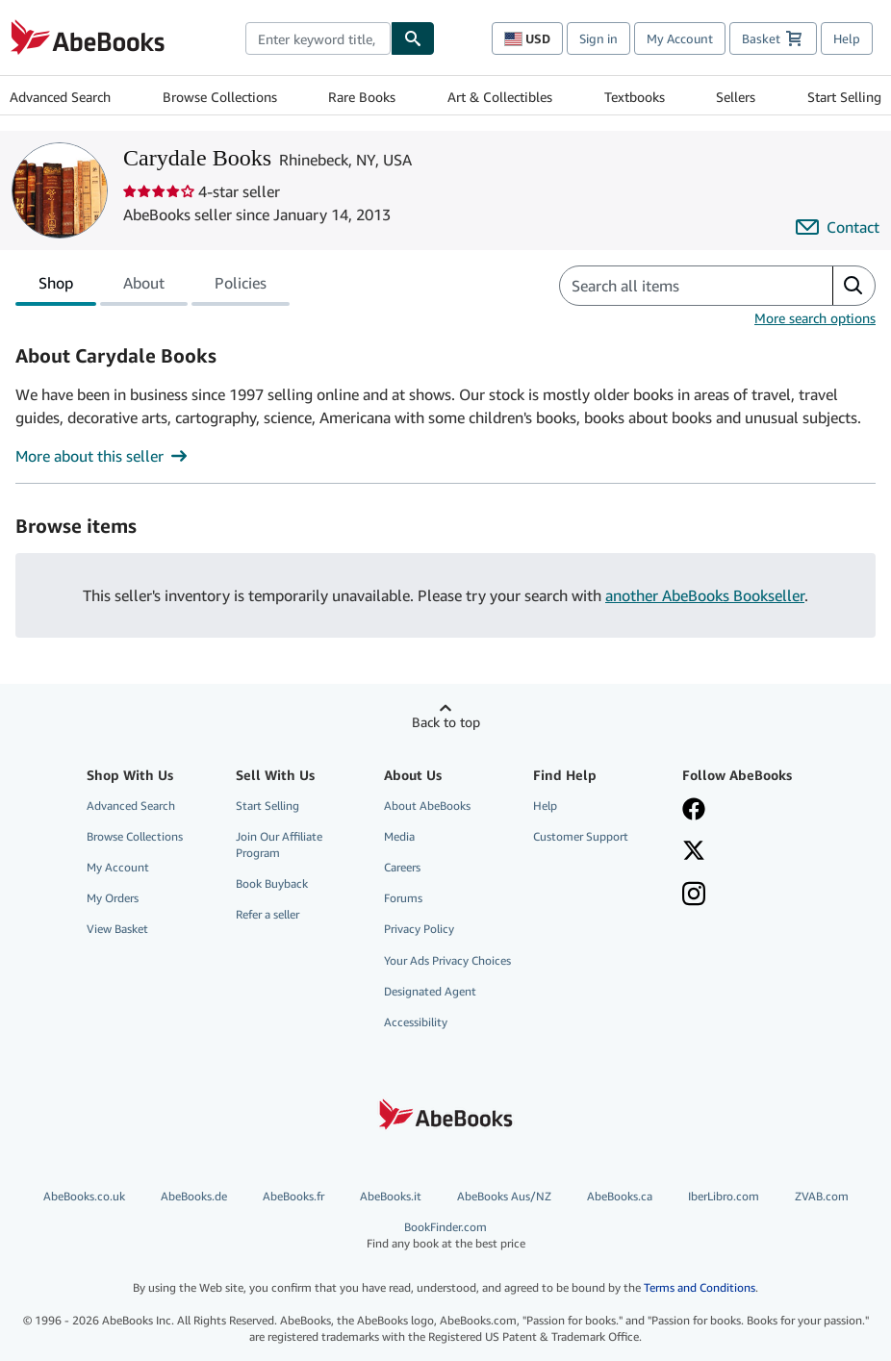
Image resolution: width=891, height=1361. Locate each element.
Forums (403, 898)
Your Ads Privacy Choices (447, 960)
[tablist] (152, 285)
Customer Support (580, 836)
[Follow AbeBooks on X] (746, 852)
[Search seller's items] (677, 285)
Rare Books (361, 96)
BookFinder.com (445, 1235)
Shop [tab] (55, 286)
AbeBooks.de (194, 1196)
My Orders (113, 898)
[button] (853, 285)
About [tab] (144, 286)
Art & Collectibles (499, 96)
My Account (680, 38)
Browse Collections (220, 96)
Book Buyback (272, 883)
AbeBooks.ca (619, 1196)
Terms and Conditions (699, 1287)
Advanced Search (60, 96)
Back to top (446, 722)
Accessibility (415, 1022)
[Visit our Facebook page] (746, 811)
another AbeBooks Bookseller (704, 595)
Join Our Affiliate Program (279, 844)
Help (846, 38)
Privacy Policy (419, 928)
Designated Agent (430, 991)
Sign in (598, 38)
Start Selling (844, 96)
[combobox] (318, 38)
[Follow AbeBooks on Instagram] (746, 895)
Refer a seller (267, 914)
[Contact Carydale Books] (837, 227)
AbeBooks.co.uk (84, 1196)
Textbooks (634, 96)
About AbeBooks (427, 805)
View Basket (117, 928)
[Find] (413, 38)
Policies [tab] (240, 286)
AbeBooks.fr (293, 1196)
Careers (402, 867)
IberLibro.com (723, 1196)
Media (399, 836)
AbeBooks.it (390, 1196)
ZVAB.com (822, 1196)
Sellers (735, 96)
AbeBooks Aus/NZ (504, 1196)
